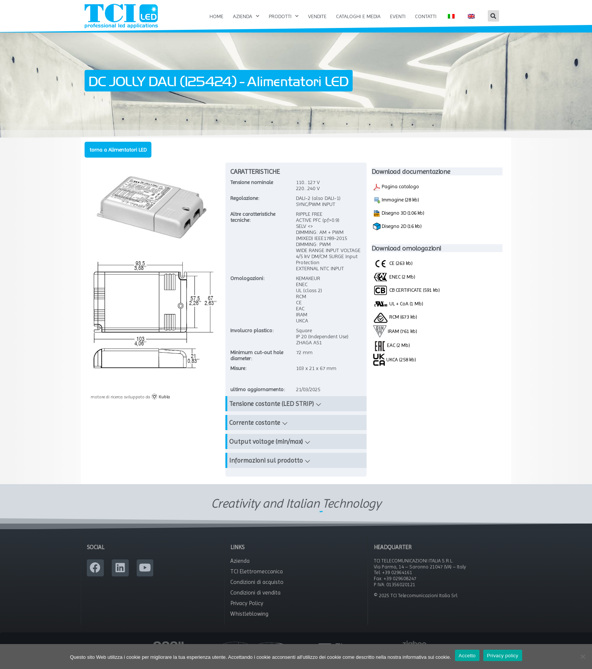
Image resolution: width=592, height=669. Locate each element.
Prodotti (284, 16)
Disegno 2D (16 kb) (397, 234)
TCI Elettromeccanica (256, 579)
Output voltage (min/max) (266, 450)
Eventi (397, 16)
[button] (493, 16)
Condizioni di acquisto (257, 590)
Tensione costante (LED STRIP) (271, 412)
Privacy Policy (246, 611)
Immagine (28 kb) (396, 208)
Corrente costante (254, 431)
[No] (582, 656)
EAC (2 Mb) (391, 353)
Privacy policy (502, 655)
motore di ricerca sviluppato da (130, 404)
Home (217, 16)
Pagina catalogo (396, 195)
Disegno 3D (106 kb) (398, 221)
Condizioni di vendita (255, 600)
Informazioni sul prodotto (266, 468)
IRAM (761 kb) (395, 339)
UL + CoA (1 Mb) (398, 312)
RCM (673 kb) (395, 324)
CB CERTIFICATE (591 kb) (406, 298)
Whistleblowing (249, 621)
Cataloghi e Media (358, 16)
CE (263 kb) (393, 271)
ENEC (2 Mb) (394, 284)
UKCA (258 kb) (394, 367)
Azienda (246, 16)
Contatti (425, 16)
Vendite (317, 16)
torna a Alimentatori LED (117, 158)
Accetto (467, 655)
